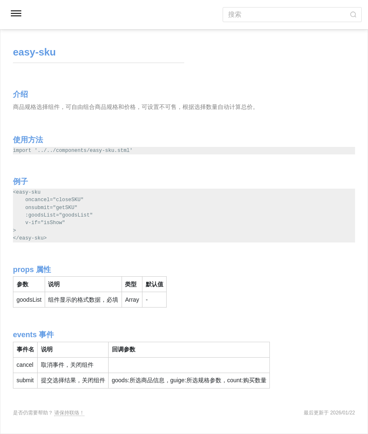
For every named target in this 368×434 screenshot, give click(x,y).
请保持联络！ (69, 413)
